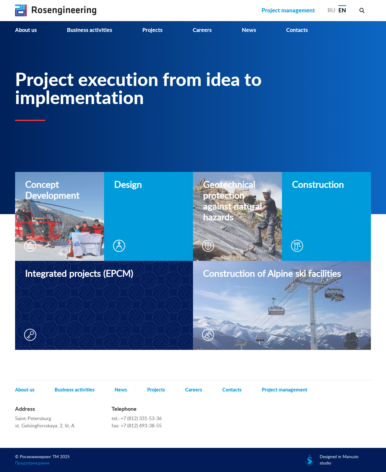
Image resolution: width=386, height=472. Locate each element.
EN (342, 11)
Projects (152, 30)
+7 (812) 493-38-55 (141, 425)
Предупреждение (32, 463)
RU (331, 11)
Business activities (89, 30)
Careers (202, 30)
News (249, 30)
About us (26, 30)
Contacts (297, 30)
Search (362, 11)
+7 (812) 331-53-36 (141, 418)
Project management (288, 11)
